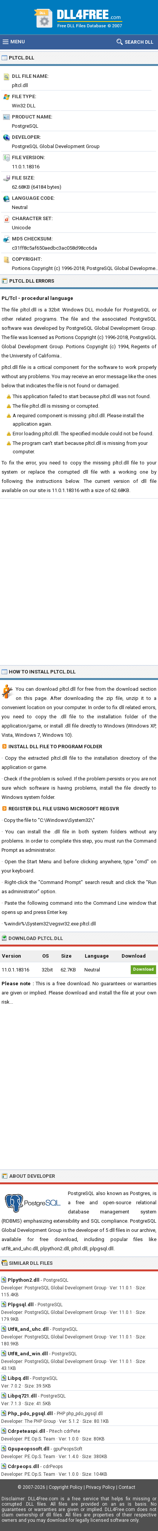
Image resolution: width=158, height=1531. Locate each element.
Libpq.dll (18, 1378)
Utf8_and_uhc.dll (28, 1329)
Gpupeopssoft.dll (28, 1449)
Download (143, 969)
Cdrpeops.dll (23, 1466)
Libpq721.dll (22, 1396)
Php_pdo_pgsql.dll (30, 1413)
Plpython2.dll (24, 1280)
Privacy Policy (100, 1487)
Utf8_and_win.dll (28, 1353)
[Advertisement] (79, 581)
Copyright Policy (65, 1487)
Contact (126, 1487)
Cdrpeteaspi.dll (26, 1431)
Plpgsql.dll (21, 1304)
